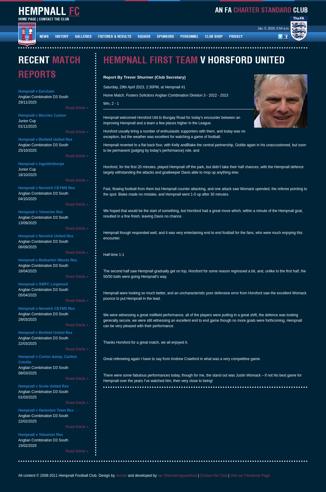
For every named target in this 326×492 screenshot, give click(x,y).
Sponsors (165, 36)
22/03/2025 (27, 344)
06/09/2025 (27, 247)
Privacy (236, 36)
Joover (121, 475)
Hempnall (26, 91)
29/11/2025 (27, 102)
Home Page (27, 19)
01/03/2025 (27, 397)
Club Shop (214, 36)
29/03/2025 (27, 319)
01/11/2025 (27, 126)
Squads (144, 36)
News (44, 36)
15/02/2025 (27, 446)
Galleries (83, 36)
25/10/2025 (27, 150)
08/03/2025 (27, 373)
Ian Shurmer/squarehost (177, 475)
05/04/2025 (27, 295)
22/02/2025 (27, 421)
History (62, 36)
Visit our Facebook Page (250, 475)
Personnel (189, 36)
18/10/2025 (27, 175)
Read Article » (77, 108)
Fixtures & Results (114, 36)
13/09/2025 (27, 223)
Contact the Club (213, 475)
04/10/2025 (27, 199)
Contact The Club (54, 19)
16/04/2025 (27, 271)
